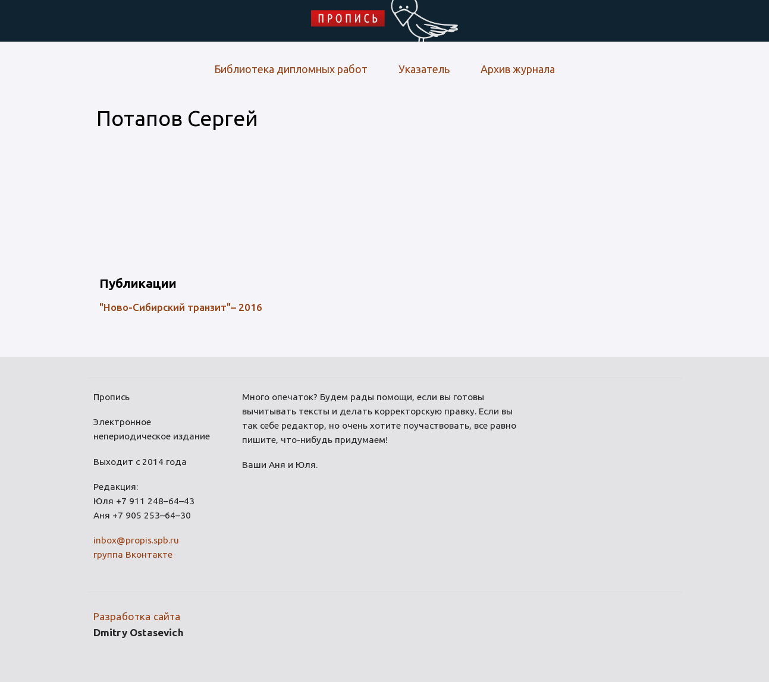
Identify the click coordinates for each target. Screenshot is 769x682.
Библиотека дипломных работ (291, 69)
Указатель (424, 69)
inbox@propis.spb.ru (136, 540)
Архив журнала (518, 69)
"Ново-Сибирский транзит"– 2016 (180, 307)
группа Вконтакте (132, 554)
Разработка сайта (137, 616)
